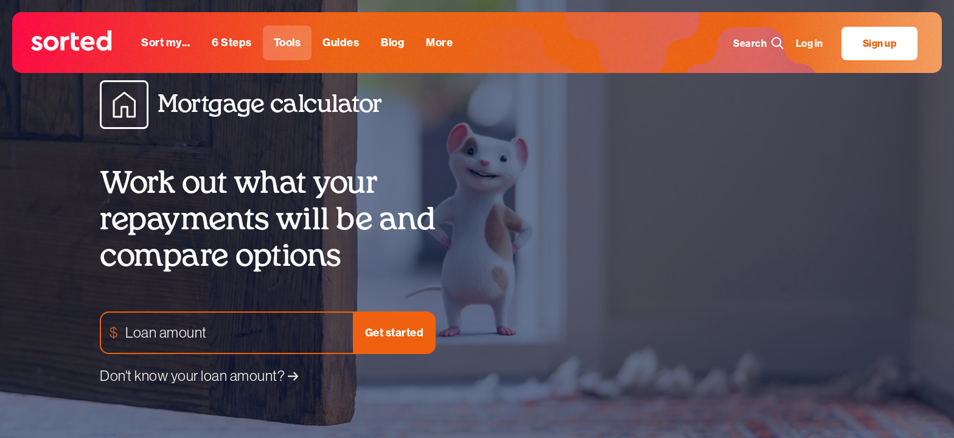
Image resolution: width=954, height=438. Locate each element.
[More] (439, 43)
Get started (394, 332)
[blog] (392, 43)
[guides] (341, 43)
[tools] (287, 43)
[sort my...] (165, 43)
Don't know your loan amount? (199, 375)
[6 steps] (232, 43)
